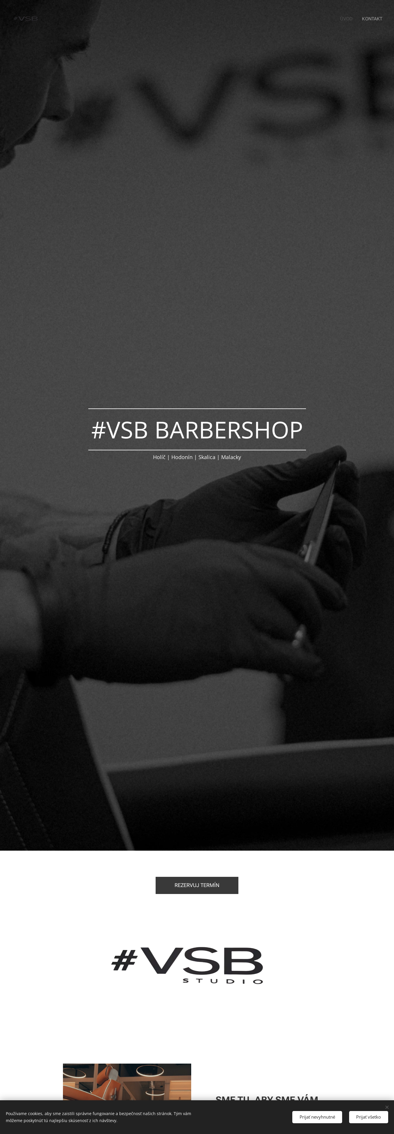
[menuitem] (349, 19)
